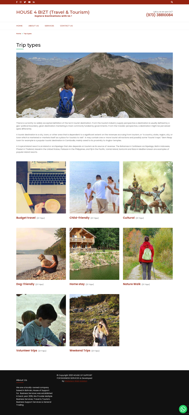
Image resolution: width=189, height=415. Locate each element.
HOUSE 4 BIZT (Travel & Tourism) (53, 12)
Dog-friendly (25, 284)
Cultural (129, 217)
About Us (34, 26)
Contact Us (66, 26)
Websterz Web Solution (76, 381)
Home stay (77, 284)
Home (19, 26)
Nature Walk (132, 284)
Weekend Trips (80, 350)
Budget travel (26, 217)
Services (49, 26)
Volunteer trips (26, 350)
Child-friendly (79, 217)
